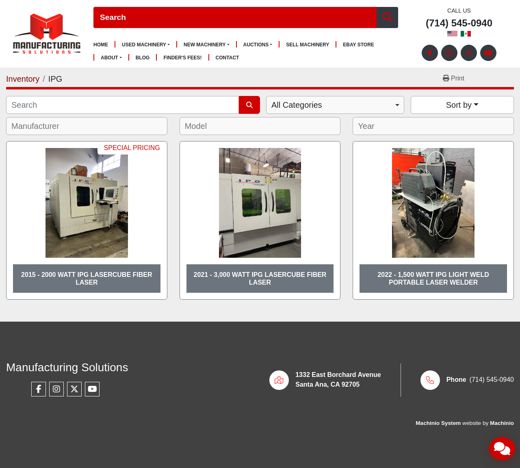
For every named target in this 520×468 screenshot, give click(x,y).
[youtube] (488, 53)
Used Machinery (144, 44)
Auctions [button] (256, 44)
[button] (146, 44)
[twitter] (469, 53)
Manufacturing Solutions (67, 367)
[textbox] (40, 126)
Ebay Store (358, 45)
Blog (143, 58)
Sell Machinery (307, 45)
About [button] (109, 57)
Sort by (459, 104)
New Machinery (205, 44)
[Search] (235, 17)
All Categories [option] (296, 104)
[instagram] (449, 53)
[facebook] (430, 53)
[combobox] (335, 105)
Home (100, 45)
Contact (227, 58)
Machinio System (438, 423)
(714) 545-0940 (459, 23)
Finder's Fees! (182, 58)
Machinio (502, 423)
